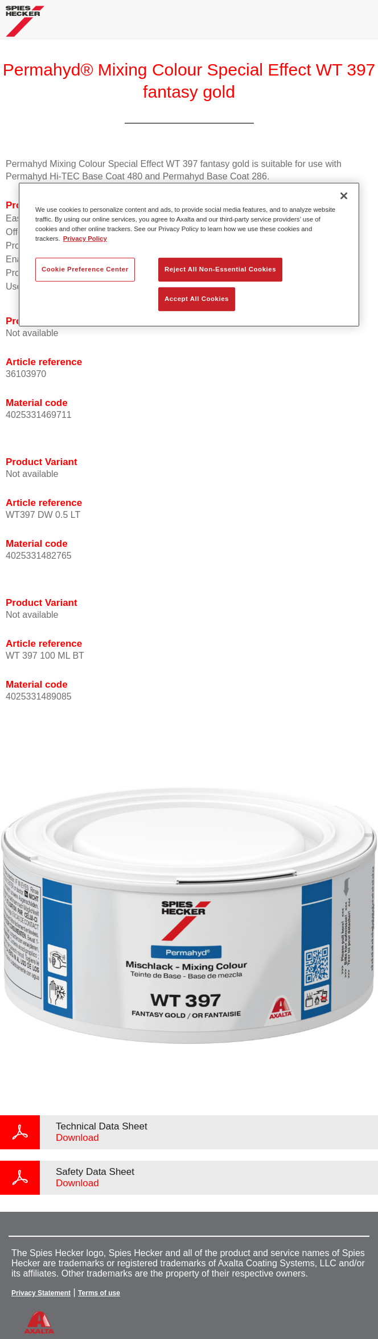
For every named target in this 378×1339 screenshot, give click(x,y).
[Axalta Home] (25, 26)
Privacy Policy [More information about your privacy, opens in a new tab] (85, 238)
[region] (189, 254)
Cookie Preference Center (85, 269)
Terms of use (99, 1293)
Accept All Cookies (197, 298)
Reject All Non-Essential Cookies (220, 269)
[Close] (343, 195)
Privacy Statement (41, 1293)
